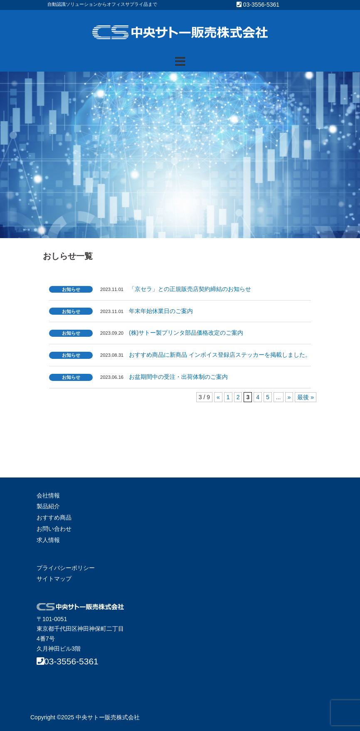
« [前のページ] (218, 397)
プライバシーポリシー (66, 567)
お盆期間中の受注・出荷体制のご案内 (178, 376)
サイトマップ (54, 578)
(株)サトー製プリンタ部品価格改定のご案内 (186, 332)
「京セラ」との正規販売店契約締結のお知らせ (190, 289)
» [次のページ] (289, 397)
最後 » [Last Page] (305, 397)
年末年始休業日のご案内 (161, 311)
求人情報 (48, 540)
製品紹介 (48, 506)
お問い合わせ (54, 528)
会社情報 (48, 495)
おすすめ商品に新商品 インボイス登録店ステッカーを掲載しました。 (220, 354)
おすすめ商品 (54, 517)
